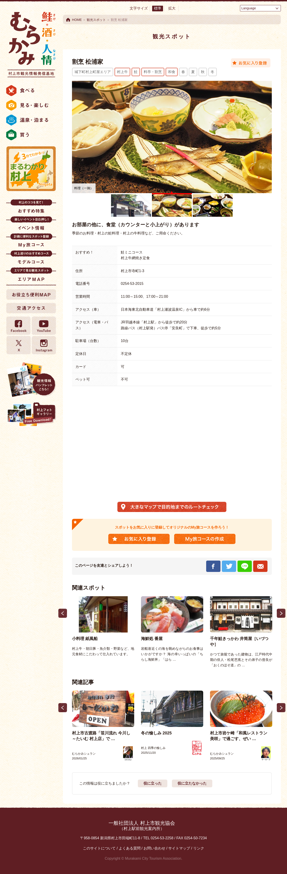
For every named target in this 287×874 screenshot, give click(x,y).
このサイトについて (99, 848)
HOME (77, 20)
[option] (103, 626)
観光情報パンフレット (31, 379)
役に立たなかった (192, 783)
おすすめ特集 (31, 207)
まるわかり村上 (31, 168)
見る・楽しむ (31, 105)
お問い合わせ (154, 848)
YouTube (43, 325)
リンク (198, 848)
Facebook (18, 325)
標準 (157, 8)
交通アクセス (31, 308)
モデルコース (31, 258)
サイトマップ (179, 848)
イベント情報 (31, 224)
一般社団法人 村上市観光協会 (142, 825)
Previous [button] (62, 613)
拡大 (172, 8)
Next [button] (281, 613)
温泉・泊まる (31, 120)
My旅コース (31, 241)
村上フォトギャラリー (31, 415)
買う (31, 134)
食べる (31, 90)
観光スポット (96, 20)
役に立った (153, 783)
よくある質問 (130, 848)
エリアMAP (31, 275)
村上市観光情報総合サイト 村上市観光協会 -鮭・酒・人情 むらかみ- (31, 43)
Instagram (43, 345)
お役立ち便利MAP (31, 294)
